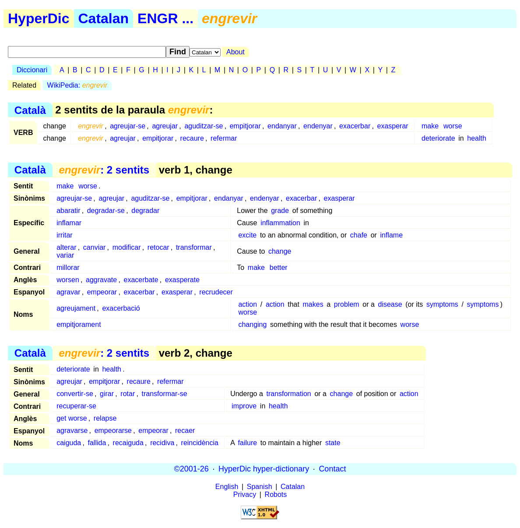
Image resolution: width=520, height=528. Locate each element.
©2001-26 (191, 468)
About (235, 52)
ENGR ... (165, 18)
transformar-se (164, 393)
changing (252, 324)
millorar (67, 267)
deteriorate (438, 138)
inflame (391, 235)
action (247, 304)
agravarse (72, 430)
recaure (192, 138)
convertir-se (74, 393)
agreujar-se (127, 126)
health (476, 138)
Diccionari (32, 70)
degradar (145, 210)
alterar (66, 247)
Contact (332, 468)
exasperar (392, 126)
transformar (194, 247)
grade (280, 210)
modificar (126, 247)
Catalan (103, 18)
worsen (67, 279)
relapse (105, 418)
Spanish (259, 486)
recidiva (162, 442)
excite (247, 235)
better (279, 267)
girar (107, 393)
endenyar (318, 126)
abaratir (68, 210)
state (333, 442)
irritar (64, 235)
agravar (68, 292)
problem (346, 304)
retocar (158, 247)
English (226, 486)
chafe (358, 235)
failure (247, 442)
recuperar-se (76, 406)
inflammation (280, 223)
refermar (224, 138)
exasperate (182, 279)
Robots (276, 494)
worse (452, 126)
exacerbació (121, 308)
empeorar (102, 292)
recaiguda (128, 442)
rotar (127, 393)
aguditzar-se (203, 126)
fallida (97, 442)
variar (65, 255)
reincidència (199, 442)
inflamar (68, 223)
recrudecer (215, 292)
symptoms (442, 304)
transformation (288, 393)
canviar (94, 247)
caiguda (68, 442)
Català (30, 110)
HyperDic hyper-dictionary (263, 468)
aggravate (101, 279)
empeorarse (113, 430)
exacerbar (354, 126)
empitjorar (245, 126)
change (280, 251)
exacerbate (140, 279)
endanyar (282, 126)
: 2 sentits (104, 170)
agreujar (165, 126)
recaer (185, 430)
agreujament (75, 308)
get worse (71, 418)
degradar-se (106, 210)
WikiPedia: (77, 85)
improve (244, 406)
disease (390, 304)
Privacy (244, 494)
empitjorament (78, 324)
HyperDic (39, 18)
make (430, 126)
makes (313, 304)
